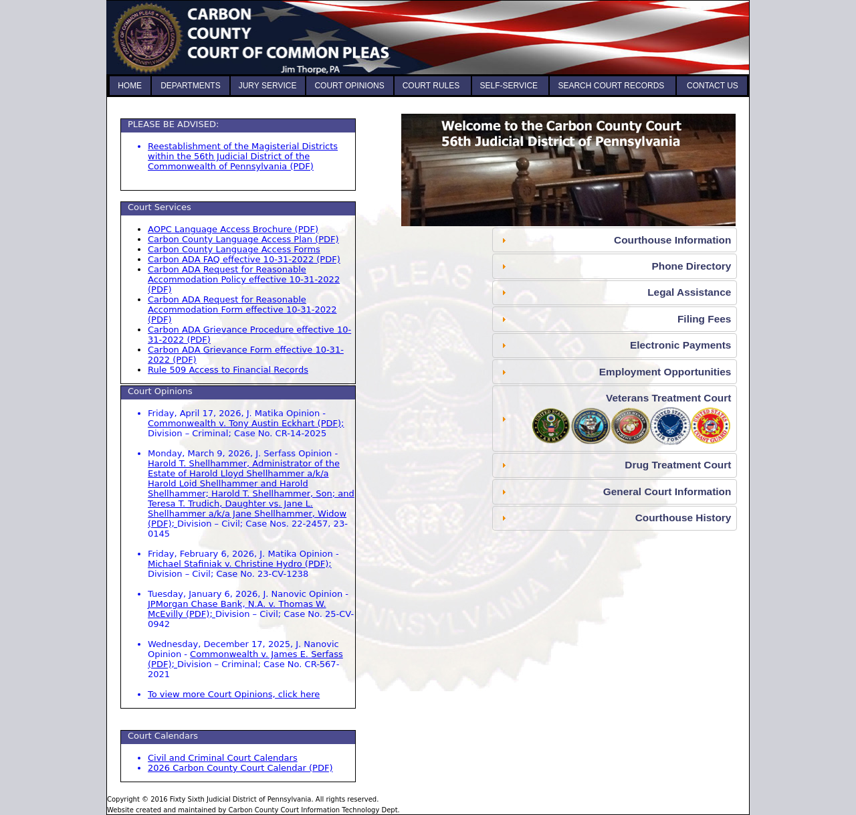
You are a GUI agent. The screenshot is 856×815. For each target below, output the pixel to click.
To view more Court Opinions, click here (234, 694)
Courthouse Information (672, 240)
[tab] (614, 240)
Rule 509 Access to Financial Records (228, 370)
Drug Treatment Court (678, 464)
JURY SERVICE (268, 85)
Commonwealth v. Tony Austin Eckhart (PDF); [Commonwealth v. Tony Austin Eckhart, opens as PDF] (246, 423)
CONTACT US (711, 85)
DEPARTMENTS (190, 85)
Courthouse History (683, 517)
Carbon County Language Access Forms (234, 249)
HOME (130, 85)
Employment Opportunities (665, 371)
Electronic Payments (680, 345)
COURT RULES (432, 85)
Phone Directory (691, 266)
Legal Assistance (689, 292)
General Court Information (667, 491)
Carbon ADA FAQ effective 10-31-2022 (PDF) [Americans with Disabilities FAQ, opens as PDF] (244, 259)
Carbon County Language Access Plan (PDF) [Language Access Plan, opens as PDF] (243, 239)
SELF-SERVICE (510, 85)
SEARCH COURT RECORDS (612, 85)
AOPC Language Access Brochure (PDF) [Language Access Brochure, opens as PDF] (233, 229)
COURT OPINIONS (349, 85)
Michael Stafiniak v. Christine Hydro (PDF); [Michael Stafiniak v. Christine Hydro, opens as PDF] (240, 564)
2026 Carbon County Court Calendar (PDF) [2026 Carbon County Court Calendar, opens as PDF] (240, 768)
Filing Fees (704, 319)
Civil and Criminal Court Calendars (223, 758)
